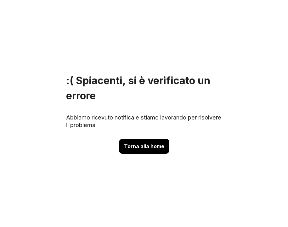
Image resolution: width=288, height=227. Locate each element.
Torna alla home (144, 146)
